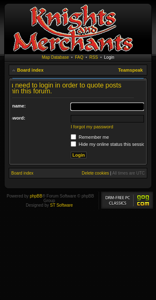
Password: (13, 117)
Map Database (55, 57)
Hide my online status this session (109, 144)
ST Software (61, 205)
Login (109, 57)
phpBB (36, 196)
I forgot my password (92, 126)
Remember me (90, 137)
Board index (30, 70)
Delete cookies (95, 173)
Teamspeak (130, 70)
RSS (93, 57)
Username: (14, 105)
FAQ (79, 57)
